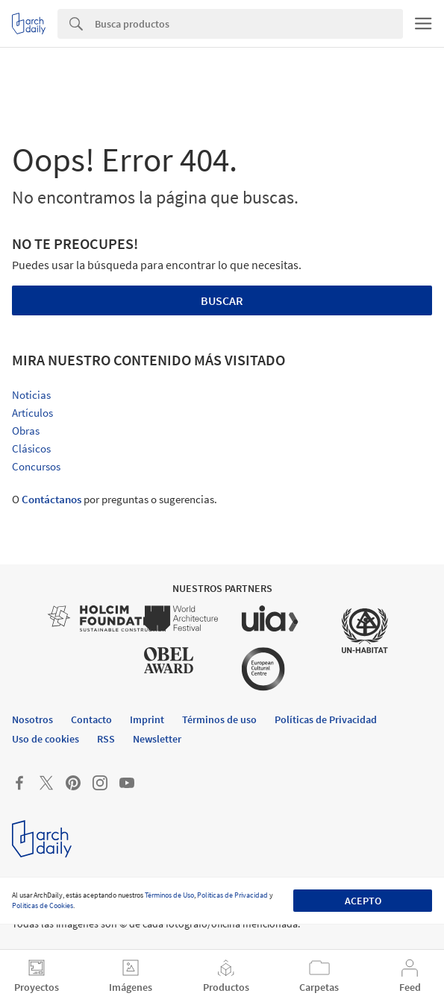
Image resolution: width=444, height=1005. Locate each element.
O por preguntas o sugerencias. (114, 499)
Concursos (36, 466)
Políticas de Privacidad (232, 895)
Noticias (31, 395)
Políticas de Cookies (42, 905)
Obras (26, 430)
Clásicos (31, 448)
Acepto (363, 900)
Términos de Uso (169, 895)
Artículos (32, 413)
